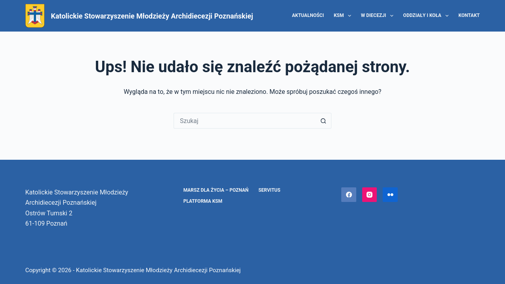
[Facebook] (348, 194)
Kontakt (469, 15)
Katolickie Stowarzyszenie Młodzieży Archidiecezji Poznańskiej (152, 16)
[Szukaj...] (245, 121)
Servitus (269, 190)
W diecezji (379, 16)
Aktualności (308, 15)
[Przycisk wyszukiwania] (323, 121)
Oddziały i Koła (427, 16)
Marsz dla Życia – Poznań (216, 190)
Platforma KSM (203, 201)
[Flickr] (390, 194)
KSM (344, 16)
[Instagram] (369, 194)
